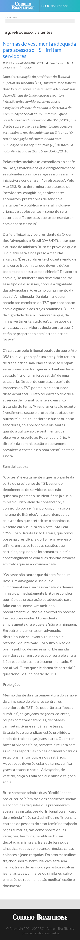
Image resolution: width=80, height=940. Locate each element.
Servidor (28, 67)
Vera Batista (57, 63)
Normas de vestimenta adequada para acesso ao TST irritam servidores (39, 50)
